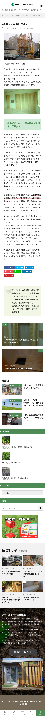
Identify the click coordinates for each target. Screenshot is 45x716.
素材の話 (30, 28)
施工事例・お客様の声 (9, 10)
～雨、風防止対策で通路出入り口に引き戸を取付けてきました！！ (33, 417)
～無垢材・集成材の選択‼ (34, 15)
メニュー (22, 713)
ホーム (4, 713)
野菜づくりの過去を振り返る (11, 462)
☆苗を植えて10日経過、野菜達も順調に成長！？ (18, 447)
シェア (13, 713)
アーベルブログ (24, 10)
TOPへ (40, 713)
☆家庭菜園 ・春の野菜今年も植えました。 (15, 478)
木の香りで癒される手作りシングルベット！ (32, 598)
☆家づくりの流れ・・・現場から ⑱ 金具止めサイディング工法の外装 (33, 402)
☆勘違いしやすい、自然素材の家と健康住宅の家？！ (32, 574)
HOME (6, 15)
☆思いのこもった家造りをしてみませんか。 (33, 386)
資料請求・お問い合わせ (22, 652)
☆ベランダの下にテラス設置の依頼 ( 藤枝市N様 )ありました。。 (11, 599)
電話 (31, 713)
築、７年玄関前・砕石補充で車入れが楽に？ (11, 573)
